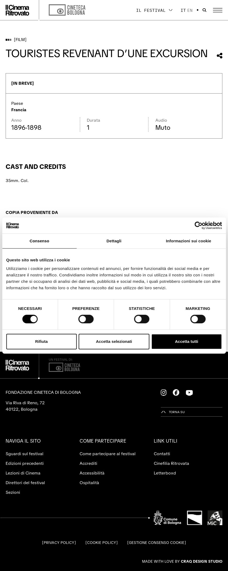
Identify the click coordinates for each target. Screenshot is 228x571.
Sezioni (13, 492)
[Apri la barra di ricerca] (204, 10)
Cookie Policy (101, 542)
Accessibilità (92, 473)
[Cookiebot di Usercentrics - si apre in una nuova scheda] (198, 225)
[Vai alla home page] (17, 10)
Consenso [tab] (39, 241)
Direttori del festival (25, 482)
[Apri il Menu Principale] (217, 10)
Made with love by (182, 561)
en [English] (190, 10)
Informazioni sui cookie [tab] (188, 241)
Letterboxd (165, 473)
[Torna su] (173, 411)
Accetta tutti (186, 341)
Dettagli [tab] (114, 241)
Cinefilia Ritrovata (171, 463)
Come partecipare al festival (108, 454)
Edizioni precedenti (25, 463)
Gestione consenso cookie (156, 542)
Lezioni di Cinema (23, 473)
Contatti (162, 454)
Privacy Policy (59, 542)
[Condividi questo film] (219, 55)
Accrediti (88, 463)
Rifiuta (41, 341)
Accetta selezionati (114, 341)
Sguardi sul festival (24, 454)
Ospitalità (89, 482)
